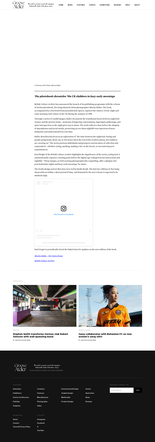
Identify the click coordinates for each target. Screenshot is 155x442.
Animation (17, 389)
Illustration (90, 393)
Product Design (84, 330)
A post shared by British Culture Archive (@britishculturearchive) (63, 243)
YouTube (40, 430)
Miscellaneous (42, 397)
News (88, 397)
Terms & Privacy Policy (21, 427)
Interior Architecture (21, 397)
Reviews (89, 401)
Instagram (41, 419)
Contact (16, 423)
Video (39, 406)
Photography (42, 401)
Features (40, 393)
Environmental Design (69, 389)
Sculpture (16, 406)
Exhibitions (17, 393)
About (15, 419)
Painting (16, 330)
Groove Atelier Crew (22, 340)
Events (88, 389)
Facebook (41, 423)
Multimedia (65, 397)
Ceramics (40, 389)
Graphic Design (67, 393)
